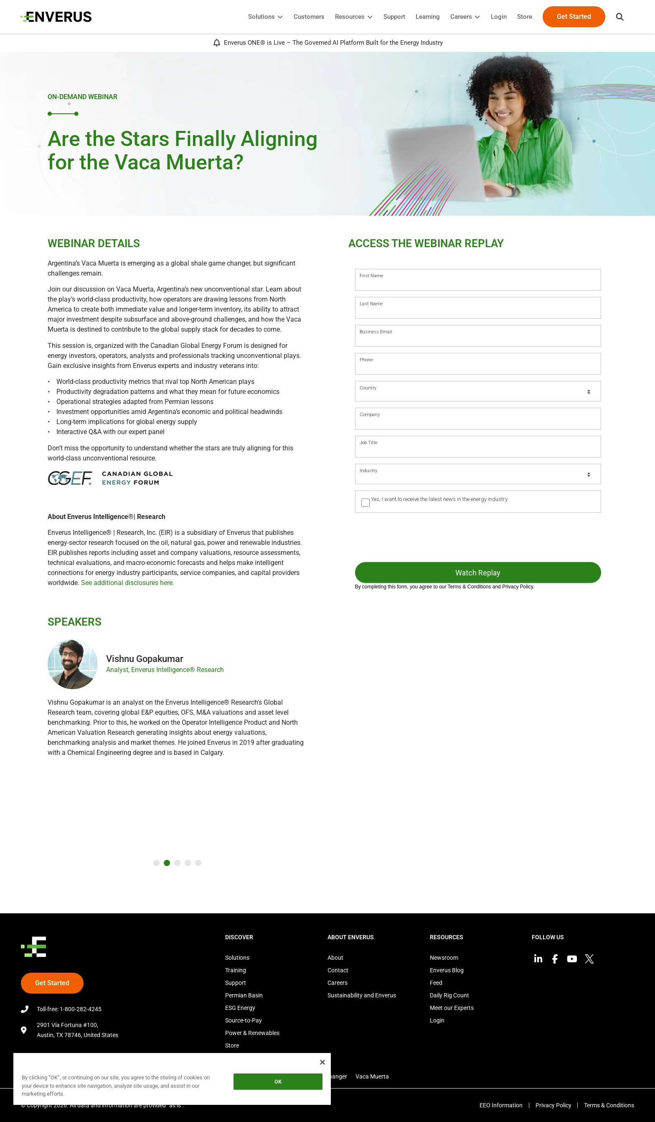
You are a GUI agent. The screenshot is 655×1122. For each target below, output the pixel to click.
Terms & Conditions (609, 1105)
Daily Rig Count (449, 995)
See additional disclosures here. (127, 583)
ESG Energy (240, 1007)
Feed (436, 982)
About (335, 957)
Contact (338, 970)
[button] (619, 16)
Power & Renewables (252, 1033)
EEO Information (500, 1105)
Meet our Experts (452, 1007)
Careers (338, 982)
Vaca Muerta (372, 1076)
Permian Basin (244, 995)
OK (278, 1082)
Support (235, 982)
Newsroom (444, 957)
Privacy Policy (553, 1105)
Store (232, 1045)
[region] (172, 1080)
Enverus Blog (447, 970)
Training (235, 970)
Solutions (237, 957)
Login (437, 1020)
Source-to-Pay (243, 1020)
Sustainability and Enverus (362, 995)
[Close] (322, 1062)
